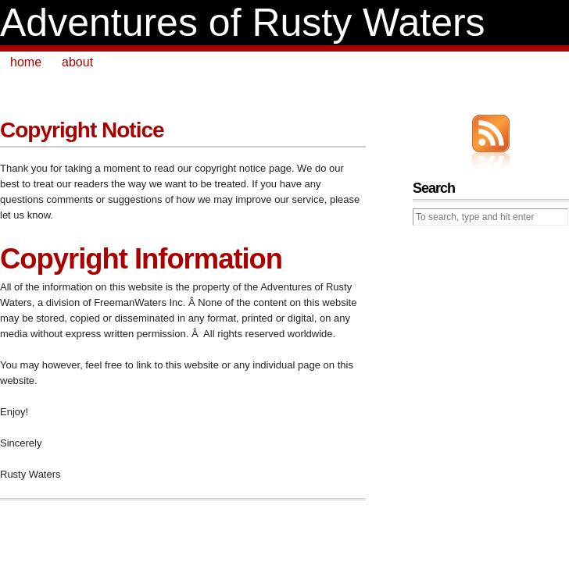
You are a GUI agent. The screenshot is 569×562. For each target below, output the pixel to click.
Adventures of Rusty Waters (242, 22)
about (77, 62)
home (25, 62)
